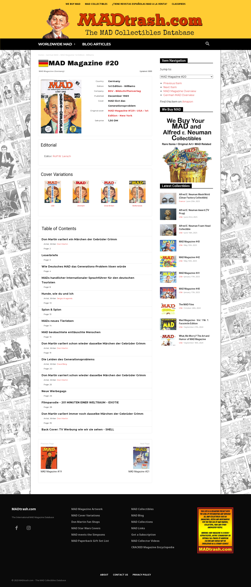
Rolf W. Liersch (62, 156)
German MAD (52, 55)
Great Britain (109, 206)
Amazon (187, 101)
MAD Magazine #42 (189, 257)
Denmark (80, 206)
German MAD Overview (178, 95)
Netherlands (137, 206)
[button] (207, 44)
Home (41, 55)
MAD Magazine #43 (189, 241)
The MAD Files (186, 304)
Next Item (170, 87)
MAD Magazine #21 (139, 460)
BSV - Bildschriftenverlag (124, 91)
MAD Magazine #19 (51, 460)
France (182, 201)
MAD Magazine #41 (189, 273)
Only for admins (49, 488)
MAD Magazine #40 (189, 288)
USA (52, 206)
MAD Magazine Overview (179, 91)
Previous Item (172, 83)
